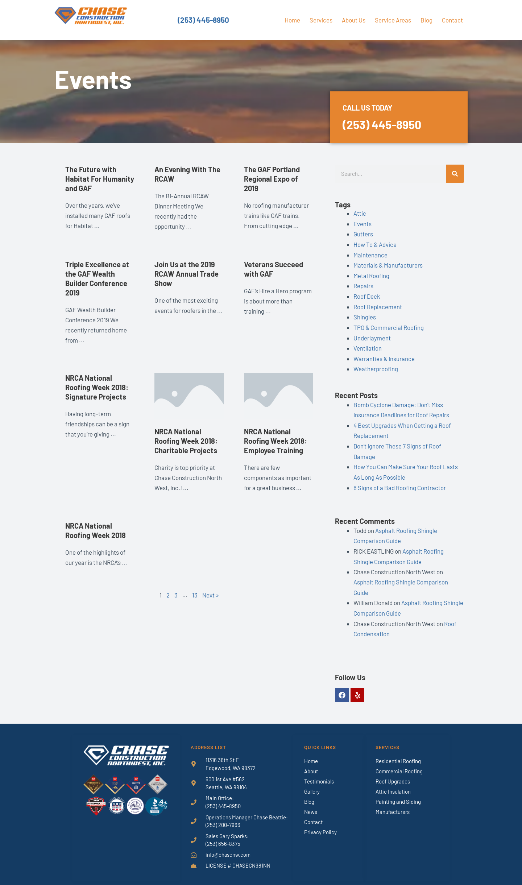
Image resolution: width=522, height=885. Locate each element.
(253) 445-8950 (203, 20)
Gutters (363, 233)
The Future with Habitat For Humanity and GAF (99, 179)
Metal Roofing (371, 274)
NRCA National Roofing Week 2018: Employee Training (275, 441)
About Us (353, 20)
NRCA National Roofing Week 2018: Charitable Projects (186, 441)
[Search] (455, 174)
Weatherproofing (375, 365)
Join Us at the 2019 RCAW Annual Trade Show (186, 274)
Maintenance (370, 253)
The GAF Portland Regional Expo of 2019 (272, 179)
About (311, 764)
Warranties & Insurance (384, 355)
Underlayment (372, 335)
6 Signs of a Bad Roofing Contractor (399, 482)
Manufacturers (393, 804)
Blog (426, 20)
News (310, 804)
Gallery (312, 784)
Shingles (364, 314)
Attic (359, 213)
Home (292, 20)
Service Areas (393, 20)
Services (321, 20)
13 (195, 595)
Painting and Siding (398, 794)
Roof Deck (367, 294)
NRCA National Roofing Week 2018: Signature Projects (96, 387)
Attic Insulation (393, 784)
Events (362, 223)
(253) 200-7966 (223, 818)
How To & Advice (375, 243)
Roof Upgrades (393, 774)
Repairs (363, 284)
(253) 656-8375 (223, 837)
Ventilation (367, 345)
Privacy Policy (320, 825)
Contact (452, 20)
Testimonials (319, 774)
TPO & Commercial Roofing (388, 325)
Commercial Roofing (399, 764)
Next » (210, 595)
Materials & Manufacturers (388, 264)
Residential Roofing (398, 753)
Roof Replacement (377, 304)
